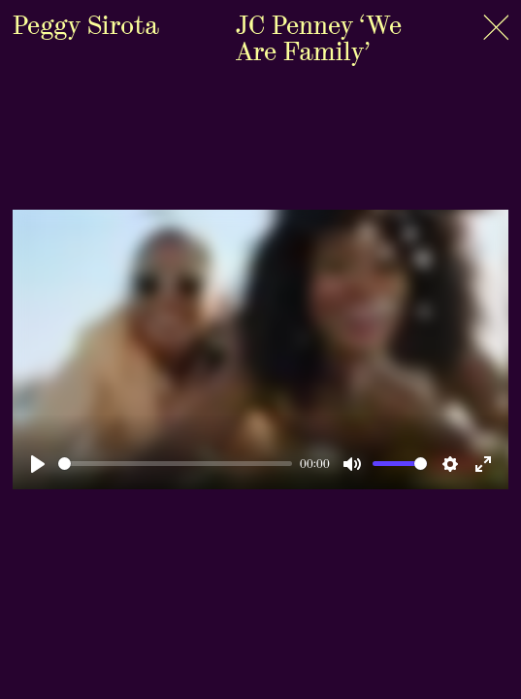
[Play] (37, 464)
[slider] (175, 463)
